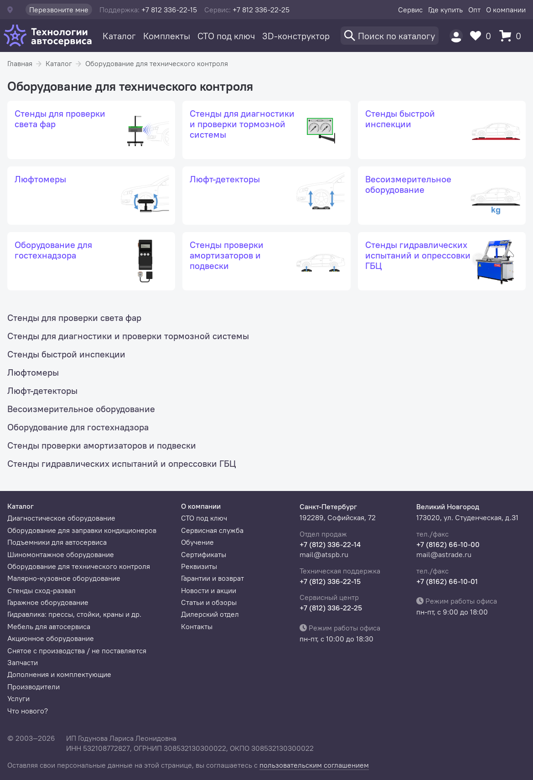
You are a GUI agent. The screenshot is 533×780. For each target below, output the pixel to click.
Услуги (18, 698)
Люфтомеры (33, 372)
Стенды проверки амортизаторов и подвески (101, 445)
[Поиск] (390, 35)
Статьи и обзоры (209, 602)
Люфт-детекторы (42, 390)
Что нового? (27, 710)
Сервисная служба (212, 530)
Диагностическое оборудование (61, 517)
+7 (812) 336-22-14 (330, 544)
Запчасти (22, 662)
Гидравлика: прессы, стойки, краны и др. (74, 614)
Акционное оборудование (50, 638)
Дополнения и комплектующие (59, 674)
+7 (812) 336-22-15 (330, 581)
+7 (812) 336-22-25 (331, 608)
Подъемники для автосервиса (57, 542)
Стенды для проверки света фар (74, 317)
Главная (19, 63)
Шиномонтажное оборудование (60, 554)
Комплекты (166, 35)
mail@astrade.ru (443, 554)
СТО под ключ (226, 35)
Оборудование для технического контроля (156, 63)
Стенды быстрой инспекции (66, 354)
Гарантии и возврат (212, 578)
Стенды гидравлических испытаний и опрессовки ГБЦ (121, 463)
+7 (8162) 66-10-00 (448, 544)
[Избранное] (483, 35)
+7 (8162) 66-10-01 (447, 581)
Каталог (119, 35)
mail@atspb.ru (324, 554)
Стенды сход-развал (41, 590)
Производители (33, 686)
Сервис (410, 9)
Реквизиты (199, 566)
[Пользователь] (456, 35)
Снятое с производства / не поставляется (76, 650)
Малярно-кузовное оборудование (63, 578)
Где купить (445, 9)
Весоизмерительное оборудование (81, 408)
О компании (506, 9)
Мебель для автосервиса (48, 626)
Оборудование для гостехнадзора (78, 427)
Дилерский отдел (210, 614)
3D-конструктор (296, 35)
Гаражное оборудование (47, 602)
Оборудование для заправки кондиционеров (81, 530)
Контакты (196, 626)
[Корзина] (512, 35)
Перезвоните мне (58, 9)
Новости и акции (208, 590)
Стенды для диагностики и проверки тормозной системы (128, 335)
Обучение (197, 542)
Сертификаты (203, 554)
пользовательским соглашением (314, 765)
